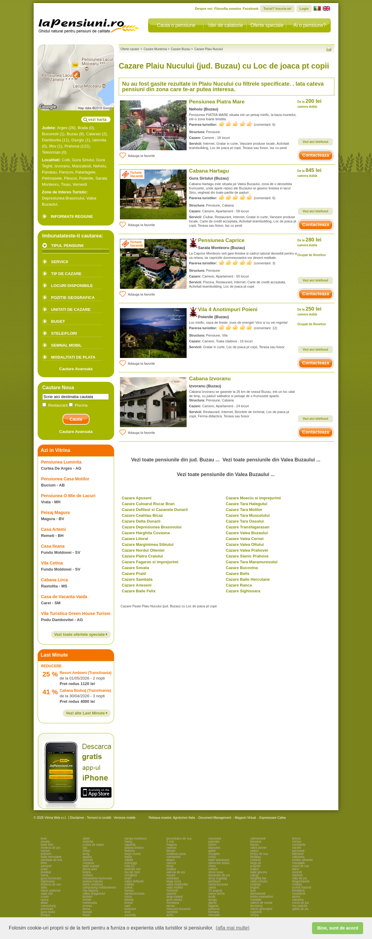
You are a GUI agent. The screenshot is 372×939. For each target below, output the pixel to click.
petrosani (47, 909)
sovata (45, 841)
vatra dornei (258, 847)
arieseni (46, 853)
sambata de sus (51, 860)
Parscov (66, 172)
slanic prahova (50, 890)
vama (44, 875)
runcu (128, 896)
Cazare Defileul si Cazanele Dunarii (155, 510)
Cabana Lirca (54, 579)
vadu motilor (174, 887)
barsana (255, 841)
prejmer (255, 866)
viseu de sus (300, 866)
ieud (127, 912)
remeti (87, 899)
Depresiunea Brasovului (63, 198)
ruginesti (256, 912)
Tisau (65, 184)
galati (212, 850)
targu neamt (174, 896)
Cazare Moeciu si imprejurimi (253, 498)
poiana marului (93, 881)
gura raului (48, 912)
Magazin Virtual (245, 817)
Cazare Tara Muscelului (248, 515)
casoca (171, 863)
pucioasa (298, 850)
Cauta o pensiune (176, 25)
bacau (254, 844)
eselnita (88, 841)
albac (44, 902)
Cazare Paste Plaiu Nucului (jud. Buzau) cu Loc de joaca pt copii (169, 606)
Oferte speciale (267, 25)
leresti (129, 902)
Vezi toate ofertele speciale (81, 634)
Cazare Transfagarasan (247, 527)
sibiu (44, 887)
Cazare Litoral (135, 539)
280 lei (309, 242)
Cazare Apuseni (136, 498)
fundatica (298, 890)
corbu (212, 857)
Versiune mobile (124, 817)
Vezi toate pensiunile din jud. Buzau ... (175, 459)
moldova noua (176, 853)
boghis (254, 887)
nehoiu (296, 841)
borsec (171, 850)
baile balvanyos (218, 860)
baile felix (47, 844)
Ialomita (99, 140)
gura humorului (51, 878)
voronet (88, 860)
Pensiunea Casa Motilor (65, 478)
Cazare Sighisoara (243, 591)
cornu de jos (300, 902)
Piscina (78, 405)
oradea (171, 869)
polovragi (131, 863)
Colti (66, 160)
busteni (87, 896)
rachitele (172, 912)
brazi (128, 878)
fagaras (213, 905)
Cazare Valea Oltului (245, 544)
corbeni (88, 875)
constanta (298, 844)
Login (304, 8)
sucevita (130, 915)
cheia (86, 850)
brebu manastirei (261, 896)
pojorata (213, 841)
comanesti (173, 857)
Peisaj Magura (55, 512)
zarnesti (46, 866)
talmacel (297, 853)
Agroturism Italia (184, 817)
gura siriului (174, 899)
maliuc (254, 869)
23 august (215, 890)
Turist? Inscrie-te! (277, 8)
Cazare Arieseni (136, 585)
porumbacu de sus (179, 838)
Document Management (215, 817)
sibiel (86, 838)
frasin (86, 915)
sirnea (254, 915)
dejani (170, 860)
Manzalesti (81, 166)
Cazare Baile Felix (139, 591)
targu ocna (173, 881)
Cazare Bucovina (242, 568)
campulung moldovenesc (100, 887)
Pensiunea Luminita (61, 462)
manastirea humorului (97, 878)
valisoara (298, 857)
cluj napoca (90, 890)
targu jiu (255, 863)
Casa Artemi (53, 529)
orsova (87, 905)
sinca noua (215, 872)
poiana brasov (134, 847)
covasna (88, 863)
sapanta (130, 844)
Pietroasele (52, 178)
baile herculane (51, 857)
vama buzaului (218, 884)
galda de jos (300, 909)
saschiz (171, 893)
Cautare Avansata (76, 369)
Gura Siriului (83, 160)
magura (171, 844)
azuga (212, 899)
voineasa (172, 878)
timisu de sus (259, 853)
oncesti (297, 872)
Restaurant (55, 405)
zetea (212, 887)
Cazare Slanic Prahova (247, 556)
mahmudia (90, 902)
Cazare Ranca (239, 585)
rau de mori (132, 872)
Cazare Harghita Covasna (146, 533)
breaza (45, 915)
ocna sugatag (217, 878)
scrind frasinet (301, 887)
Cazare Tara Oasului (245, 521)
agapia (87, 857)
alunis (296, 896)
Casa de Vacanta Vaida (64, 596)
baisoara (214, 847)
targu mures (133, 853)
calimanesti (258, 838)
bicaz (169, 866)
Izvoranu (62, 166)
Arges (62, 127)
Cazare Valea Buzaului (247, 533)
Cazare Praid (134, 574)
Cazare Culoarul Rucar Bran (148, 504)
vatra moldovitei (177, 884)
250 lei (309, 311)
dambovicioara (134, 893)
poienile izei (132, 869)
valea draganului (94, 893)
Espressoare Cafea (272, 817)
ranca (44, 899)
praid (44, 869)
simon (212, 844)
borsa (86, 909)
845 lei (309, 172)
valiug (254, 875)
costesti (255, 860)
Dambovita (51, 140)
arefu (169, 915)
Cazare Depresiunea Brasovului (151, 527)
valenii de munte (261, 902)
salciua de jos (175, 872)
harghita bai (258, 878)
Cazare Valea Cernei (245, 539)
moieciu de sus (51, 884)
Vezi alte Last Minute (87, 713)
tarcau (170, 905)
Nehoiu (99, 166)
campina (298, 899)
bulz (253, 890)
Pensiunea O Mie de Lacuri (68, 495)
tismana (213, 912)
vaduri (254, 850)
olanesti (297, 875)
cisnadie (256, 899)
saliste (129, 860)
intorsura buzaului (178, 909)
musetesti (298, 893)
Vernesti (80, 184)
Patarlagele (85, 172)
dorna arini (90, 869)
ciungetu (214, 853)
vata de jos (299, 878)
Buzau (72, 134)
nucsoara (214, 838)
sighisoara (48, 881)
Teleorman (51, 152)
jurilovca (214, 909)
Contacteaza (315, 155)
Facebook (251, 8)
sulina (128, 887)
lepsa (128, 857)
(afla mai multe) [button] (232, 927)
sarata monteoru (136, 838)
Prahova (72, 146)
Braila (83, 127)
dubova (130, 850)
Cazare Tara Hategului (246, 504)
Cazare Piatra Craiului (142, 556)
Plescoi (70, 178)
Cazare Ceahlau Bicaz (142, 515)
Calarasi (93, 134)
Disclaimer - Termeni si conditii (90, 817)
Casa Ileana (53, 546)
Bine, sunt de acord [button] (337, 928)
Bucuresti (50, 134)
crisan (45, 896)
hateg (128, 841)
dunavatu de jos (219, 875)
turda (211, 896)
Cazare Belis (237, 574)
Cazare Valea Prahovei (247, 550)
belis (44, 863)
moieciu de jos (50, 847)
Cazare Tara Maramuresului (251, 562)
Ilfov (52, 146)
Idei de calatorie (225, 25)
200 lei (309, 103)
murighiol (131, 875)
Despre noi (203, 8)
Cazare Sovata (135, 568)
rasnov (45, 850)
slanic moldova (93, 884)
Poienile (86, 178)
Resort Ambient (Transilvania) (86, 673)
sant (127, 905)
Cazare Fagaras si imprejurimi (150, 562)
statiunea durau (218, 863)
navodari (214, 915)
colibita (129, 884)
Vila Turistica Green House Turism (75, 613)
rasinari (171, 847)
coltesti (213, 869)
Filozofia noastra (227, 8)
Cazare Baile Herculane (248, 579)
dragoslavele (301, 881)
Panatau (49, 172)
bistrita (129, 899)
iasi (85, 847)
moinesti (172, 890)
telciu (295, 869)
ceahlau (255, 884)
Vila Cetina (52, 563)
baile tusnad (91, 866)
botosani (130, 909)
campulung (48, 905)
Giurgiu (77, 140)
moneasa (172, 902)
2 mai (170, 841)
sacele (296, 847)
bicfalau (255, 857)
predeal (46, 872)
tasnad (87, 912)
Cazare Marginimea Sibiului (147, 544)
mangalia (298, 863)
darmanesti (257, 893)
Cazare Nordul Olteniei (143, 550)
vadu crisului (258, 881)
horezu (129, 890)
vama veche (216, 893)
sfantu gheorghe (261, 909)
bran (44, 838)
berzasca (256, 905)
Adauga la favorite (137, 155)
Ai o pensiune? (309, 25)
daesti (212, 902)
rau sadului (299, 905)
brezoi (296, 838)
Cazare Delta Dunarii (141, 521)
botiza (87, 872)
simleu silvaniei (302, 860)
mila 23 (129, 866)
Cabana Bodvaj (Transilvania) (85, 690)
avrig (86, 853)
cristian (297, 884)
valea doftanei (134, 881)
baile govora (258, 872)
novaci (170, 875)
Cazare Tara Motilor (244, 510)
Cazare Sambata (137, 579)
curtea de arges (93, 844)
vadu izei (47, 893)
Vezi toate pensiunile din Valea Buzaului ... (271, 459)
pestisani (214, 881)
